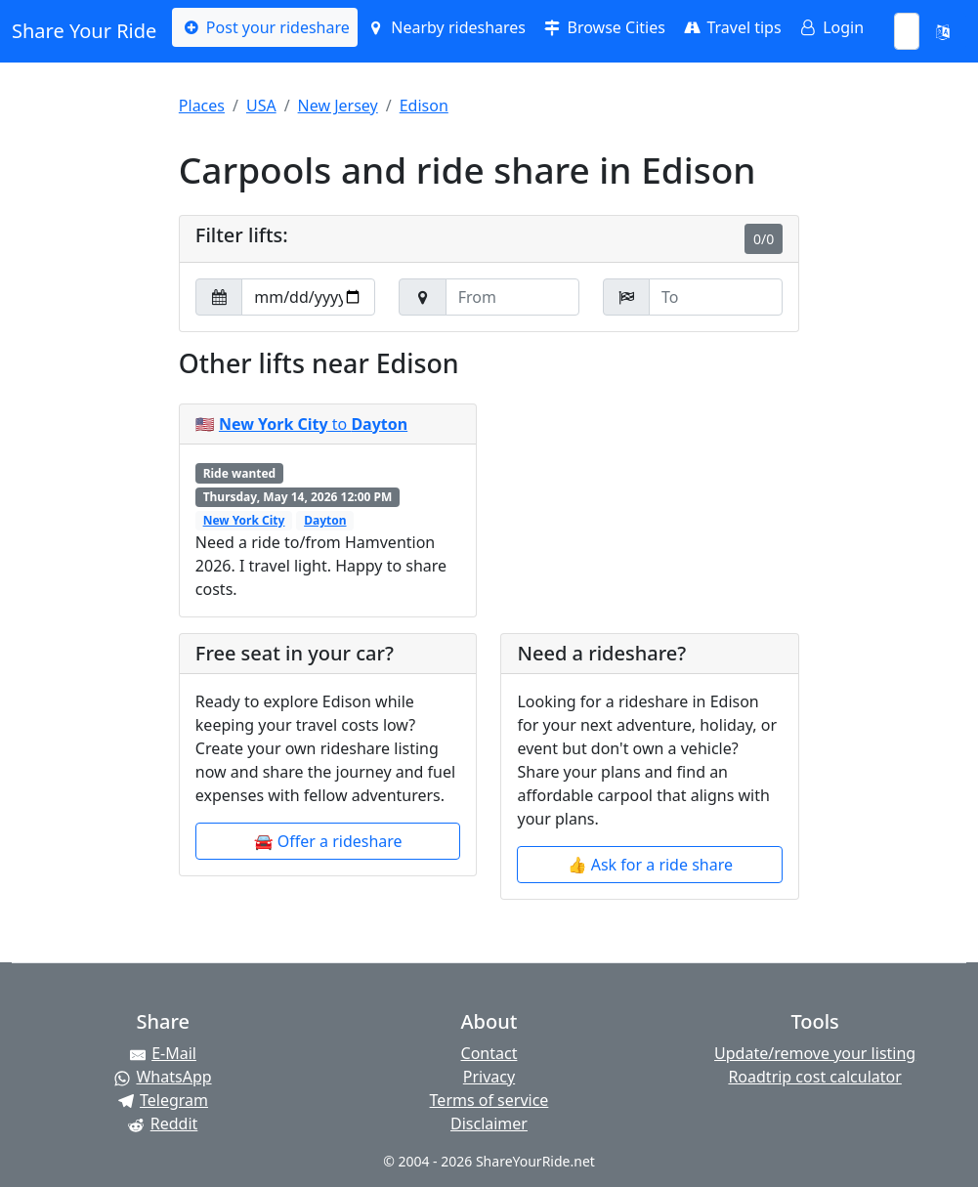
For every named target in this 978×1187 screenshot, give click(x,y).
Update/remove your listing (814, 1053)
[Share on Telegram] (163, 1100)
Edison (424, 105)
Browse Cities (603, 27)
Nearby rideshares (445, 27)
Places (202, 105)
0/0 (763, 239)
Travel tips (731, 27)
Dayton (325, 520)
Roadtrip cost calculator (814, 1076)
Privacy (489, 1076)
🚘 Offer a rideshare (328, 841)
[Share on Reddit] (163, 1123)
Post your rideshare (264, 27)
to (313, 424)
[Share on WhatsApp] (163, 1076)
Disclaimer (489, 1123)
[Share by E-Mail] (163, 1053)
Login (830, 27)
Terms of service (489, 1100)
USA (261, 105)
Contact (489, 1053)
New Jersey (338, 105)
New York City (244, 520)
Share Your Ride (84, 31)
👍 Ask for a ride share (650, 864)
